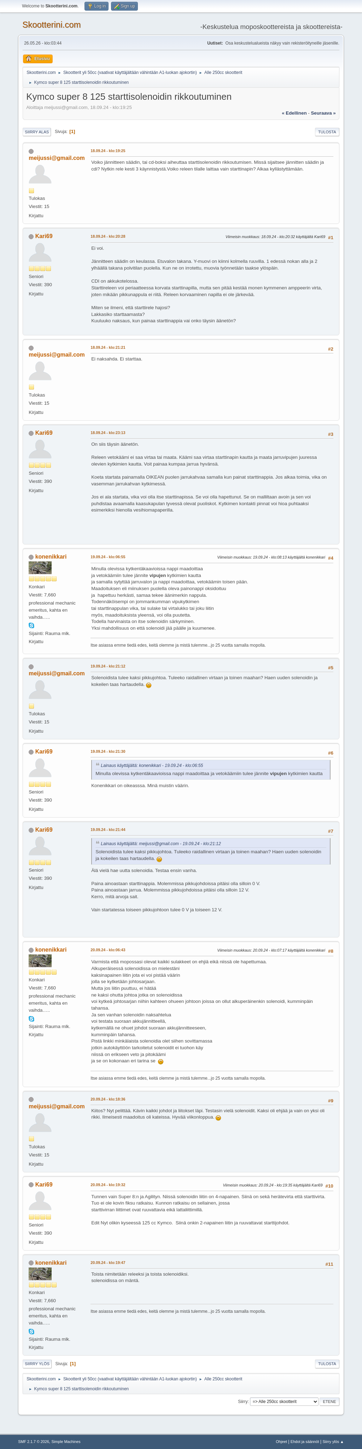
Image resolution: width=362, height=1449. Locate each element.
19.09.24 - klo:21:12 (107, 666)
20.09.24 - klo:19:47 (107, 1262)
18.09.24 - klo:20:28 (107, 236)
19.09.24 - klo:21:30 (107, 751)
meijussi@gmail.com (57, 158)
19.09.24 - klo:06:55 (107, 557)
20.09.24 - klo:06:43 (107, 950)
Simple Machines (66, 1441)
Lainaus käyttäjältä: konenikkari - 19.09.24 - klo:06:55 (152, 765)
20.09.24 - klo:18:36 (107, 1099)
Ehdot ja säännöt (305, 1441)
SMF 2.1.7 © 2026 (33, 1441)
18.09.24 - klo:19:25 (107, 151)
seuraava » (323, 113)
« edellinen (294, 113)
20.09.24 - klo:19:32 (107, 1185)
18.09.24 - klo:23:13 (107, 433)
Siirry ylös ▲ (333, 1441)
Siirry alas (37, 132)
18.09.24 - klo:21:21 (107, 347)
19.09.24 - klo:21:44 (107, 829)
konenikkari (51, 557)
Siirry (242, 1401)
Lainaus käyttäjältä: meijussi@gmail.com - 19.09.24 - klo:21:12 (161, 843)
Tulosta (327, 132)
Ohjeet (281, 1441)
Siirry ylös (37, 1364)
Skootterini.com (51, 24)
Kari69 (44, 236)
